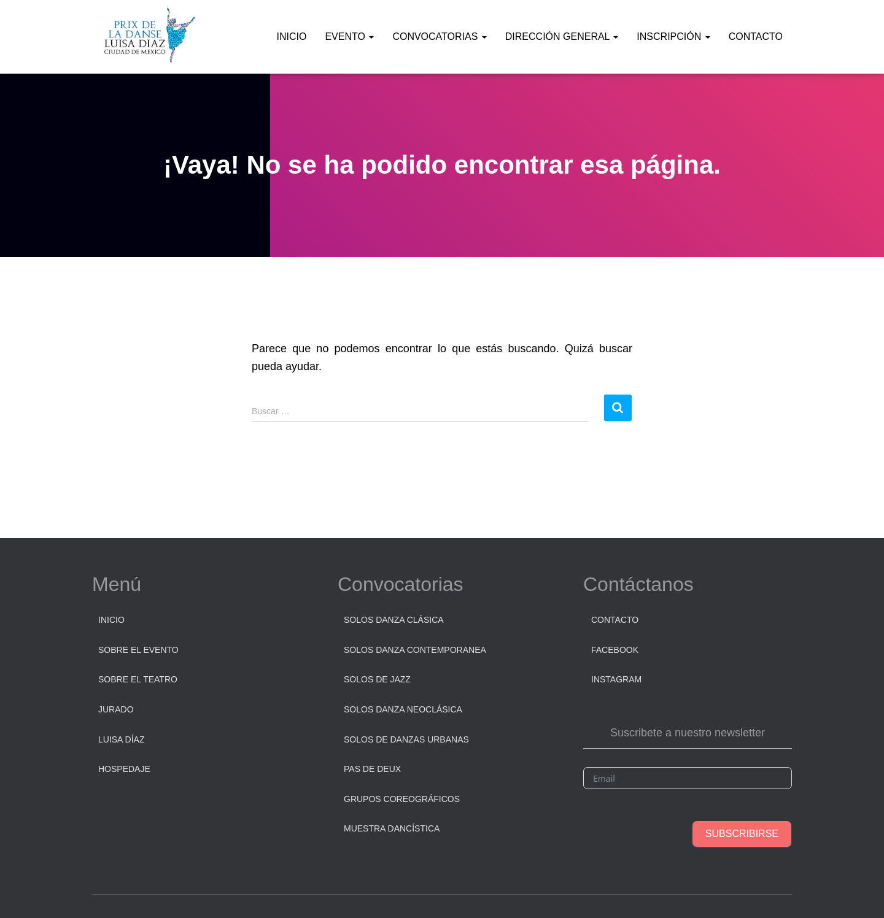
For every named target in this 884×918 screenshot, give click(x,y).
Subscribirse (741, 833)
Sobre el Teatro (137, 679)
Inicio (292, 36)
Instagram (616, 679)
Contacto (756, 36)
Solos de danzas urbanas (406, 739)
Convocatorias (439, 36)
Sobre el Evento (138, 650)
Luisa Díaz (121, 739)
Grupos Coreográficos (402, 799)
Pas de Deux (372, 769)
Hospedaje (124, 769)
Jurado (116, 709)
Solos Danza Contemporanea (415, 650)
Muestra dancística (392, 828)
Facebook (614, 650)
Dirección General (562, 36)
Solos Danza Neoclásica (403, 709)
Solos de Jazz (377, 679)
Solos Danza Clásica (394, 620)
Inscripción (673, 36)
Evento (349, 36)
